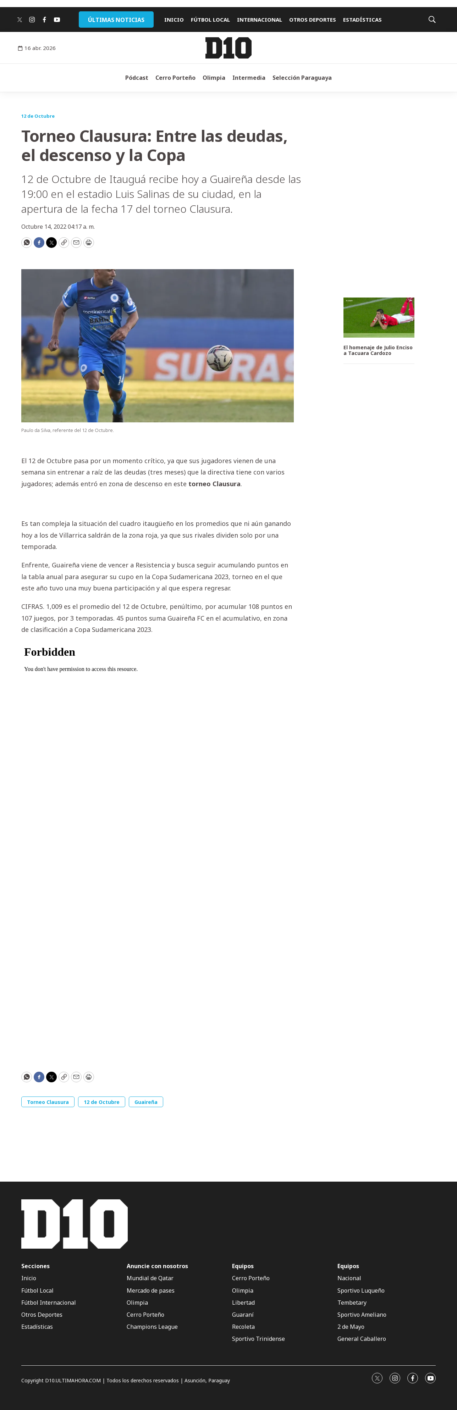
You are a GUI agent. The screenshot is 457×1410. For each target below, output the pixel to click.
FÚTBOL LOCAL (210, 19)
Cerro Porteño (175, 78)
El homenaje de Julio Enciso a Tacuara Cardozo (378, 351)
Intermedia (248, 78)
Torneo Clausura (48, 1102)
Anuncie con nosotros (157, 1266)
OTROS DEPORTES (312, 19)
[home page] (228, 48)
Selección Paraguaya (302, 78)
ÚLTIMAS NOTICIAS (116, 20)
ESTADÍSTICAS (362, 19)
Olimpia (214, 78)
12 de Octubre (38, 116)
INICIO (174, 19)
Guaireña (146, 1102)
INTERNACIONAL (259, 19)
